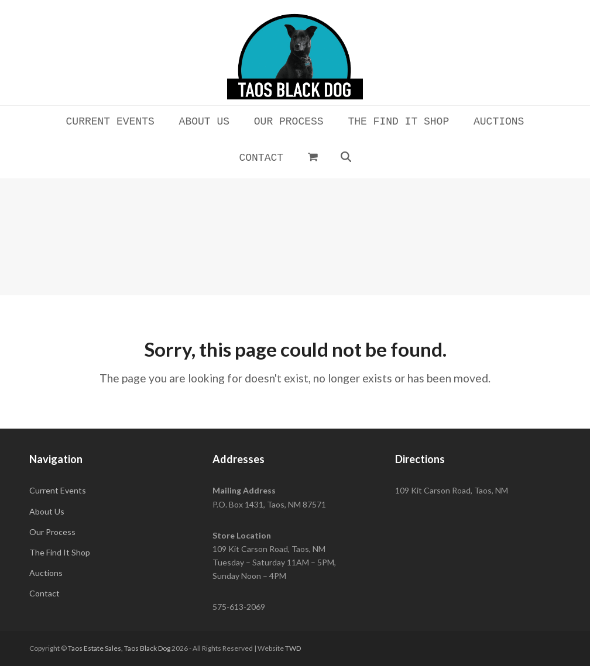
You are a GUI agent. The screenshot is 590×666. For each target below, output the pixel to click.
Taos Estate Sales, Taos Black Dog (119, 648)
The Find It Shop (59, 552)
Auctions (46, 573)
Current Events (57, 490)
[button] (312, 156)
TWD (293, 648)
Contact (44, 593)
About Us (46, 511)
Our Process (52, 532)
